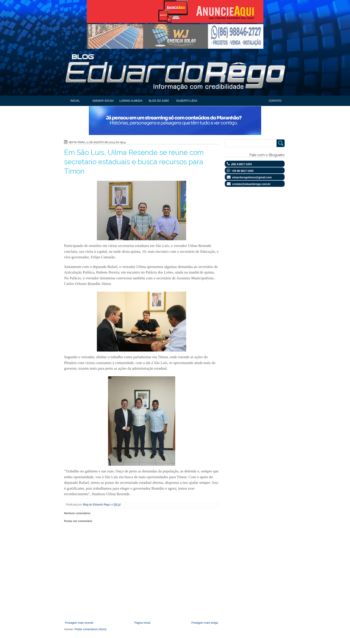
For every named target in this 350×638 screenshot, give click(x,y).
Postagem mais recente (79, 622)
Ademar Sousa (103, 100)
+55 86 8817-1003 (243, 171)
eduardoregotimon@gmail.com (252, 177)
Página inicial (142, 622)
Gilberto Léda (186, 100)
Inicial (75, 100)
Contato (275, 100)
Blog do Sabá (159, 100)
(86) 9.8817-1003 (241, 164)
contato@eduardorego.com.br (251, 184)
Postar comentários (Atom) (90, 629)
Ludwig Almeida (130, 100)
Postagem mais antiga (204, 622)
